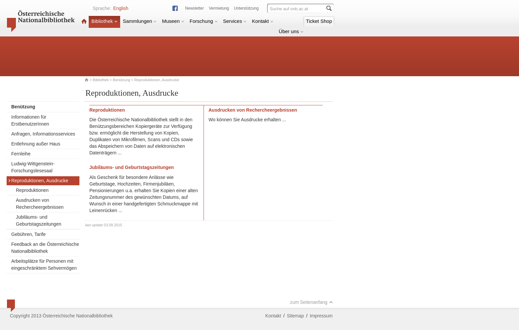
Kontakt (262, 21)
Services (235, 21)
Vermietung (219, 8)
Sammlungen (140, 21)
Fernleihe (20, 153)
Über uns (291, 31)
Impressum (321, 315)
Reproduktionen (32, 190)
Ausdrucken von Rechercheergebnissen (40, 203)
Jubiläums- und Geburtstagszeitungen (38, 220)
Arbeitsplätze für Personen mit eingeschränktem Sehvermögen (44, 264)
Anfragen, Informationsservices (43, 134)
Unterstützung (246, 8)
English (120, 8)
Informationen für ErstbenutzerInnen (30, 120)
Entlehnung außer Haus (35, 143)
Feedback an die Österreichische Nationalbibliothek (45, 248)
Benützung (121, 80)
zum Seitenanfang (311, 302)
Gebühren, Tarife (28, 234)
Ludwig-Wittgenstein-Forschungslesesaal (33, 167)
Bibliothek (104, 21)
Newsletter (194, 8)
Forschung (204, 21)
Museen (173, 21)
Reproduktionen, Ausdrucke (38, 180)
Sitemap (295, 315)
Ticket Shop (319, 21)
